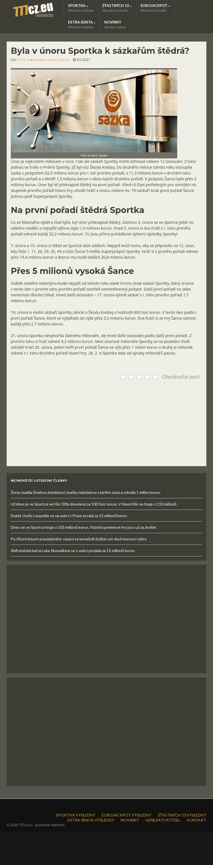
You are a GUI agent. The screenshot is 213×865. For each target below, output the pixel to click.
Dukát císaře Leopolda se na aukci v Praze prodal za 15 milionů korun (69, 515)
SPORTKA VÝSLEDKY (75, 815)
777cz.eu (23, 60)
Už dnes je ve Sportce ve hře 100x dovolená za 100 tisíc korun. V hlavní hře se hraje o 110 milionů (93, 504)
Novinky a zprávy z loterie (51, 60)
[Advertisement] (106, 421)
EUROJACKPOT (156, 7)
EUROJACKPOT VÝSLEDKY (126, 815)
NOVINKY (115, 24)
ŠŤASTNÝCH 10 (117, 7)
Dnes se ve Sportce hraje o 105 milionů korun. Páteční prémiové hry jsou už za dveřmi (83, 527)
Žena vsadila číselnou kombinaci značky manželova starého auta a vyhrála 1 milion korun (85, 492)
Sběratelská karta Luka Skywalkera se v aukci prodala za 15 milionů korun (73, 550)
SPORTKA (81, 7)
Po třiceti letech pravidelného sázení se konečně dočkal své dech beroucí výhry (79, 539)
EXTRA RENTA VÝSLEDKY (90, 820)
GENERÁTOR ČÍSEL (162, 820)
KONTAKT (196, 820)
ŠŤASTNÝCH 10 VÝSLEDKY (182, 815)
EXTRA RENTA (82, 24)
